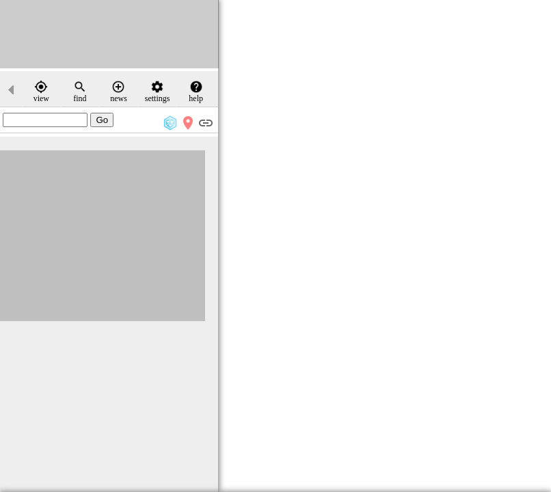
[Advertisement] (109, 34)
